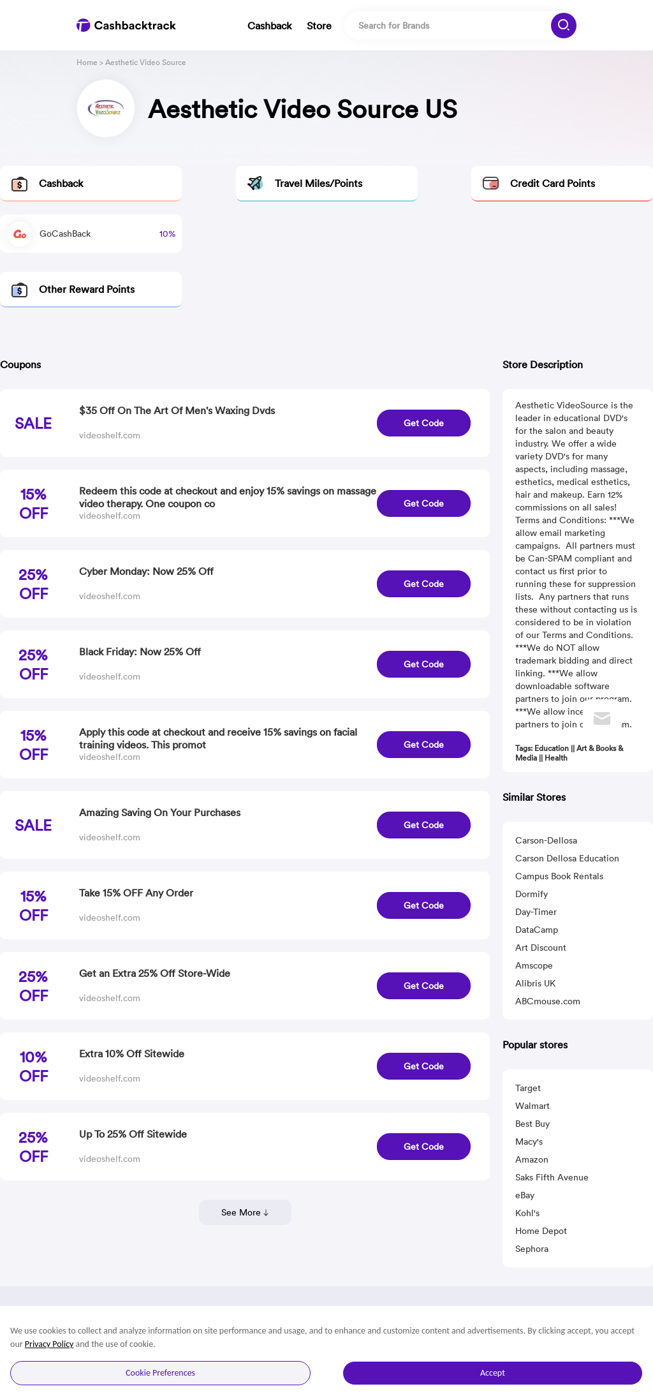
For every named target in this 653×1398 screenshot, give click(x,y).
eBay (524, 1195)
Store (319, 25)
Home (87, 62)
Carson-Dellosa (546, 840)
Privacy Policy (49, 1344)
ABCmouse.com (547, 1001)
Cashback (269, 25)
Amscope (534, 965)
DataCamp (536, 929)
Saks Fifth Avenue (552, 1177)
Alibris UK (535, 983)
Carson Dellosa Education (567, 858)
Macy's (529, 1141)
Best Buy (532, 1123)
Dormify (531, 894)
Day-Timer (536, 912)
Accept (492, 1372)
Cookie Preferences (160, 1372)
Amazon (531, 1159)
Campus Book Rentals (559, 876)
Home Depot (541, 1231)
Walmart (532, 1106)
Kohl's (527, 1213)
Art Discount (540, 947)
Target (528, 1088)
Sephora (531, 1248)
